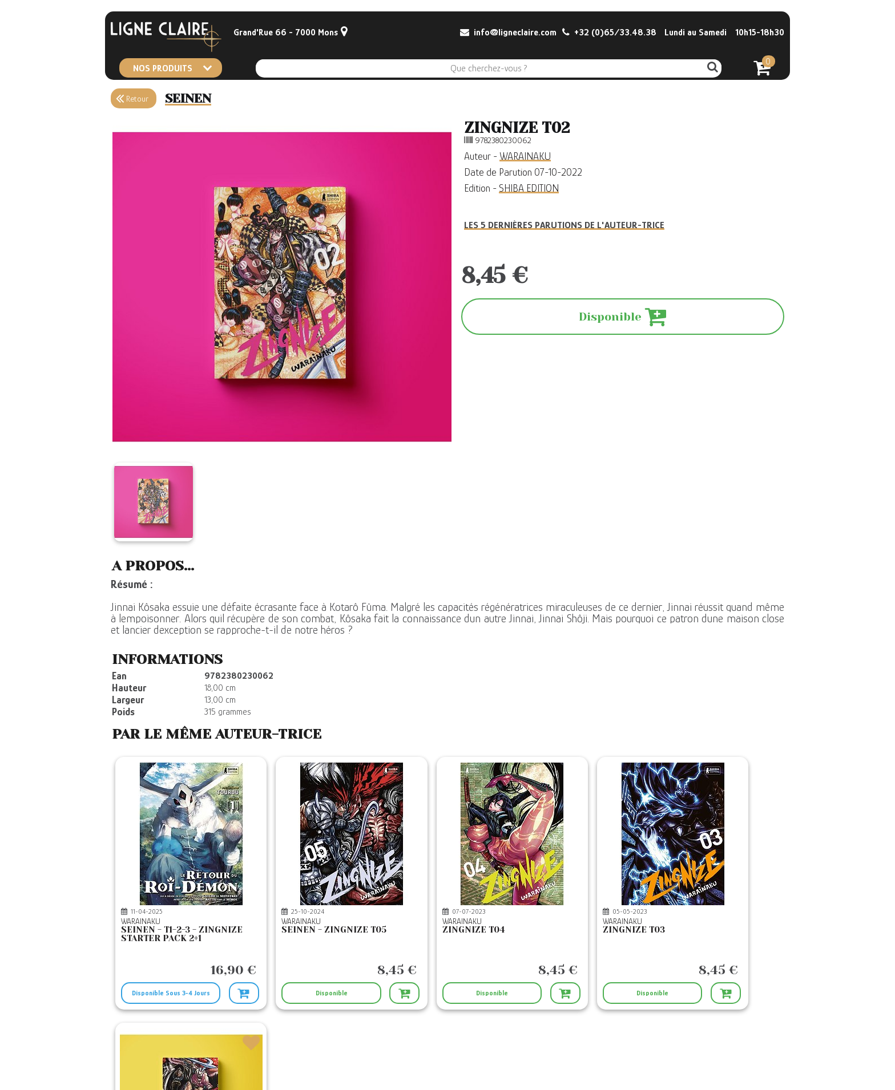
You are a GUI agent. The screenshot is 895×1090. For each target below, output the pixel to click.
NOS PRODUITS (172, 68)
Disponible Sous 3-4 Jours (153, 958)
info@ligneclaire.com (508, 32)
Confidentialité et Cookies (378, 1067)
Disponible (264, 954)
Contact (125, 1033)
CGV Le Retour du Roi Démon (384, 1044)
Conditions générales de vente (385, 1033)
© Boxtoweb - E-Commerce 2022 (730, 1066)
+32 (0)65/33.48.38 (609, 32)
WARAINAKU (525, 156)
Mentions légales (366, 1055)
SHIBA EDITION (529, 188)
